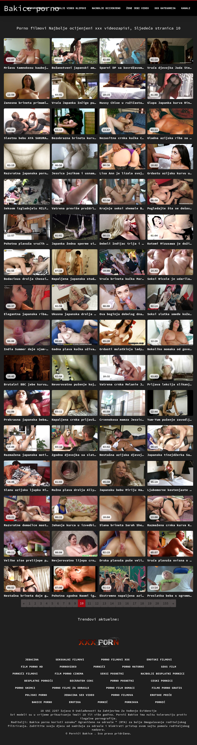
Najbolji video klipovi (69, 8)
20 (157, 603)
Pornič (103, 702)
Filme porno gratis (167, 688)
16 (127, 603)
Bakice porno (42, 702)
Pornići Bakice (81, 733)
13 (104, 603)
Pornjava (131, 702)
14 (112, 603)
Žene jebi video (137, 8)
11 (89, 603)
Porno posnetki (122, 680)
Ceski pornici (162, 680)
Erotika (75, 702)
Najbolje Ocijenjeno (106, 8)
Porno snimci (25, 688)
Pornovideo (68, 666)
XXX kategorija (164, 8)
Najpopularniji (36, 8)
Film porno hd (32, 666)
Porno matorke (133, 666)
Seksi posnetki (112, 673)
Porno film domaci (120, 688)
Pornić (160, 702)
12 (97, 603)
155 (165, 603)
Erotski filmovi (159, 659)
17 (134, 603)
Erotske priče (161, 695)
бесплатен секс (81, 680)
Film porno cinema (69, 673)
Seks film (168, 666)
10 (81, 603)
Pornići (99, 666)
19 (149, 603)
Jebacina (32, 659)
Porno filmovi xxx (115, 659)
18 (142, 603)
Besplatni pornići (38, 680)
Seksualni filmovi (70, 659)
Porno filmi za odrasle (70, 688)
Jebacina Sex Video (79, 695)
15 (119, 603)
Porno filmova (122, 695)
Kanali (185, 8)
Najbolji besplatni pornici (163, 673)
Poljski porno (36, 695)
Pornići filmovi (25, 673)
